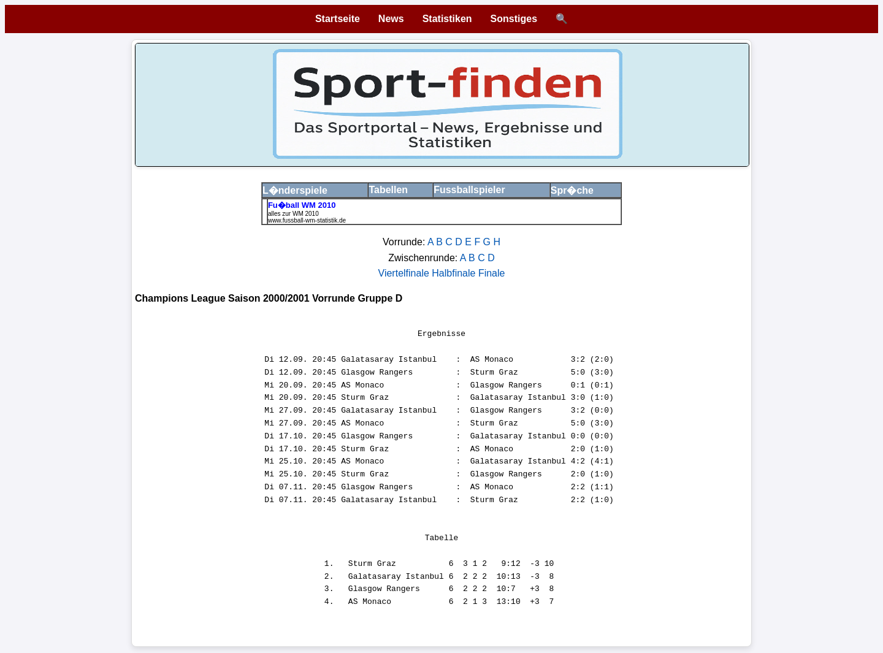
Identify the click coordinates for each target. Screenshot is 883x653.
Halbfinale (455, 273)
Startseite (337, 18)
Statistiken (447, 18)
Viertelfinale (405, 273)
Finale (491, 273)
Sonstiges (514, 18)
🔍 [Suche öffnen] (562, 18)
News (391, 18)
